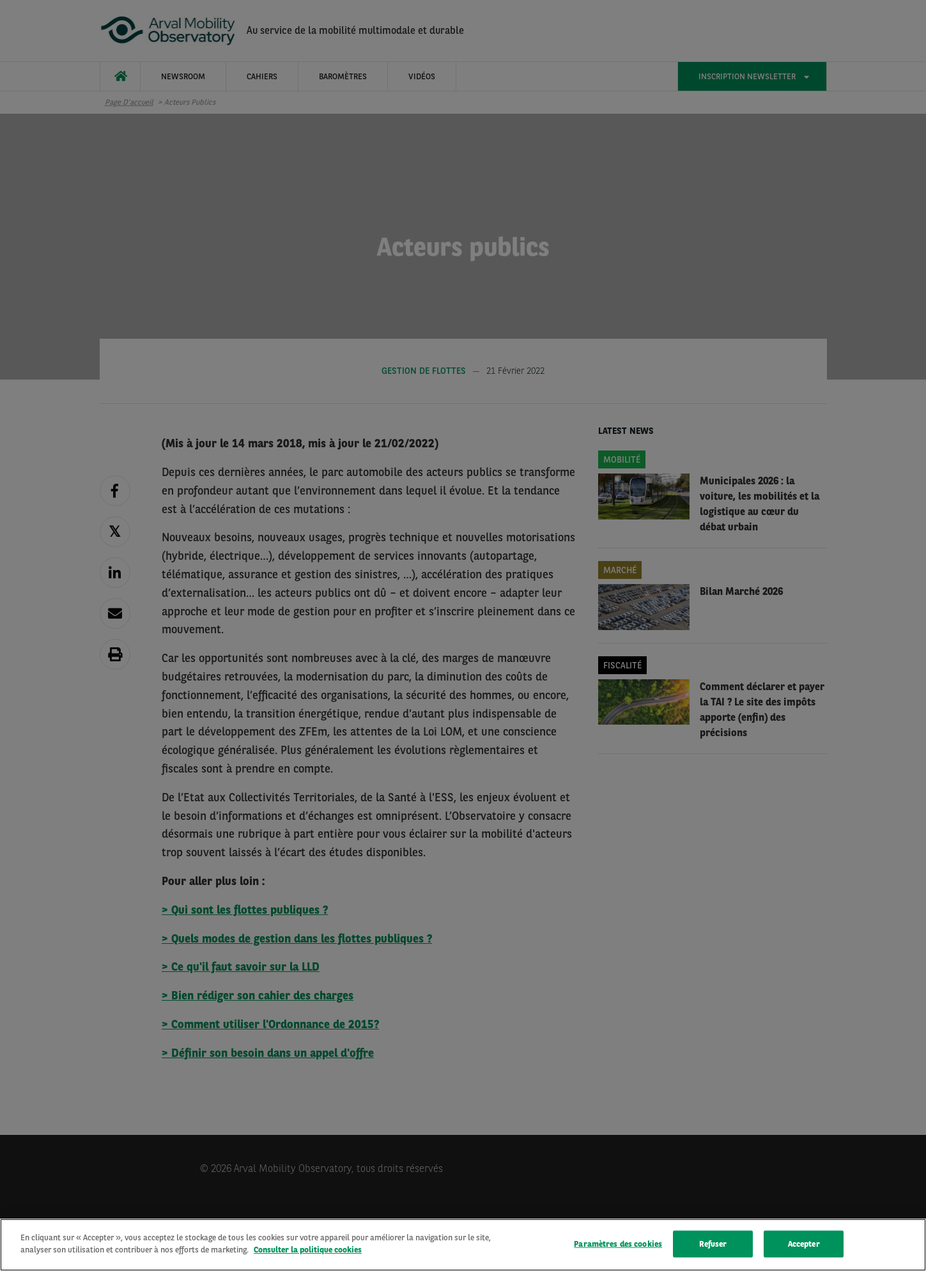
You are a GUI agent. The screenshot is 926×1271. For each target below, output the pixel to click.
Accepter (804, 1244)
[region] (463, 1245)
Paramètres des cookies (618, 1244)
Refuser (713, 1244)
